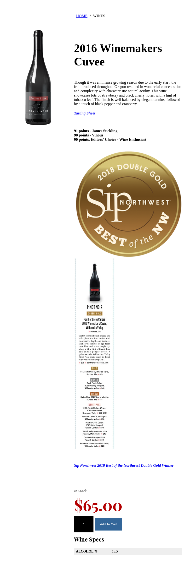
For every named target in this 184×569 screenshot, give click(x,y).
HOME (81, 16)
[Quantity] (84, 524)
